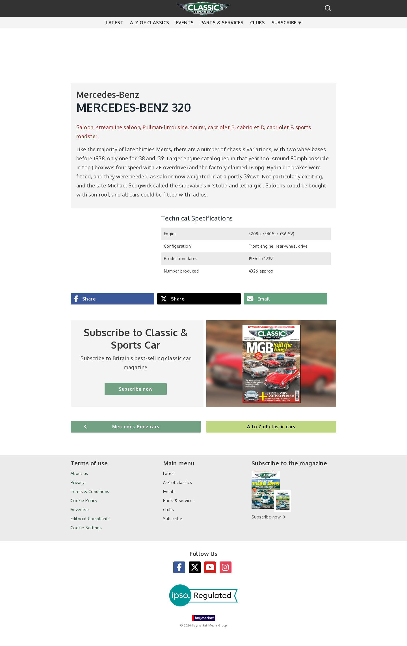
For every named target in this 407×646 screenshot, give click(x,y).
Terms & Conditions (90, 491)
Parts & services (222, 34)
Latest (115, 34)
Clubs (257, 34)
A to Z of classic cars (271, 426)
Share (88, 299)
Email (263, 299)
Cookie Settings (86, 527)
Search (328, 8)
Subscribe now (135, 389)
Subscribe (284, 34)
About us (79, 473)
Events (185, 34)
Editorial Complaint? (90, 518)
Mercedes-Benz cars (135, 426)
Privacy (78, 482)
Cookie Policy (84, 500)
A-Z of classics (149, 34)
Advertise (80, 509)
